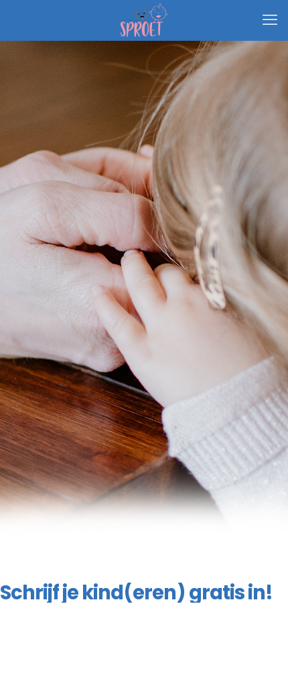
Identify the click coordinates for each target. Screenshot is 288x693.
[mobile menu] (270, 20)
